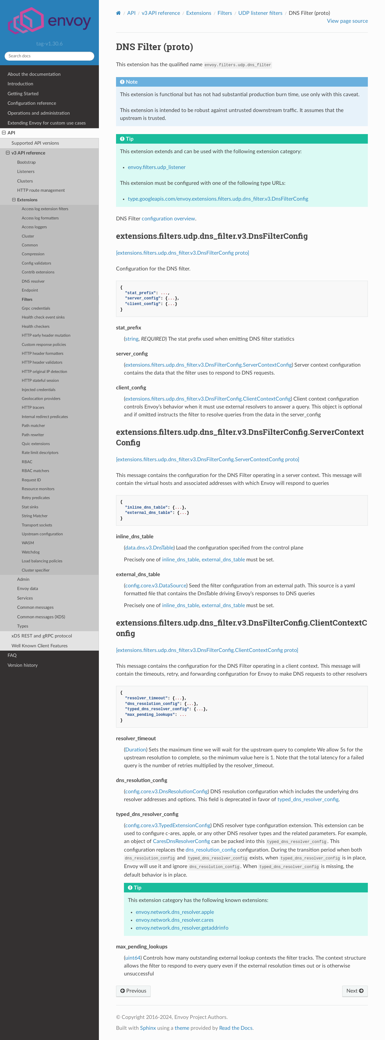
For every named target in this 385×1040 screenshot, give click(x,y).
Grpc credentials (36, 308)
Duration (135, 749)
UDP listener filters (260, 13)
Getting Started (23, 93)
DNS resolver (33, 281)
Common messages (35, 607)
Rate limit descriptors (40, 453)
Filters (27, 299)
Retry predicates (36, 498)
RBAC (27, 462)
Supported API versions (35, 143)
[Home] (118, 13)
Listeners (26, 172)
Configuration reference (32, 103)
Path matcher (33, 426)
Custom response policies (44, 345)
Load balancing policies (42, 561)
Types (22, 626)
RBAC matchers (35, 471)
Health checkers (35, 326)
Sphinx (148, 1028)
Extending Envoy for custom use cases (47, 123)
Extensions (25, 200)
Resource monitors (38, 489)
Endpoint (30, 290)
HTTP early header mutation (46, 335)
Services (25, 598)
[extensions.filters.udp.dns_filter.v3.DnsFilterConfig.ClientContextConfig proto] (207, 650)
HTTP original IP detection (44, 372)
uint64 (132, 958)
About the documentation (34, 74)
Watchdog (31, 552)
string (131, 339)
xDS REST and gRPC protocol (42, 635)
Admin (23, 579)
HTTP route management (41, 190)
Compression (33, 254)
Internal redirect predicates (45, 417)
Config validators (36, 263)
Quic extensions (36, 444)
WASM (28, 543)
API (8, 133)
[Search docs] (49, 56)
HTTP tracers (33, 407)
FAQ (12, 655)
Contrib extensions (38, 272)
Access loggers (34, 227)
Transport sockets (37, 525)
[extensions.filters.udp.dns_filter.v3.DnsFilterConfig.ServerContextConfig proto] (207, 459)
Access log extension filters (45, 209)
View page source (347, 21)
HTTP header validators (42, 362)
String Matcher (34, 516)
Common (30, 245)
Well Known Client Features (40, 645)
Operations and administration (39, 113)
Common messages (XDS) (41, 617)
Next (355, 991)
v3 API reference (25, 153)
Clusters (25, 181)
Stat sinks (30, 507)
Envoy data (27, 589)
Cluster (28, 236)
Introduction (20, 83)
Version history (23, 665)
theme (182, 1028)
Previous (133, 991)
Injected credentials (38, 390)
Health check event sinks (43, 317)
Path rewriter (33, 435)
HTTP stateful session (40, 380)
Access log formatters (40, 218)
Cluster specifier (35, 570)
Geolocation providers (41, 399)
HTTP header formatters (42, 353)
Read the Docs (235, 1028)
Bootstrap (26, 162)
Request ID (31, 480)
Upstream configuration (42, 534)
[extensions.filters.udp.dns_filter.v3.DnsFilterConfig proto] (182, 253)
